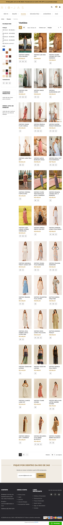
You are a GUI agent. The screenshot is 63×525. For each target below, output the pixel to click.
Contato (36, 508)
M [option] (22, 61)
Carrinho (20, 499)
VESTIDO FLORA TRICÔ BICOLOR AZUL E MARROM (39, 193)
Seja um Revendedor (39, 505)
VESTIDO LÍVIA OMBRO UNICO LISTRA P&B (23, 332)
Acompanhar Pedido (23, 504)
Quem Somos (37, 503)
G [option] (25, 61)
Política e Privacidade (40, 496)
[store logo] (12, 8)
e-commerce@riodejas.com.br (7, 503)
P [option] (20, 61)
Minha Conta (21, 494)
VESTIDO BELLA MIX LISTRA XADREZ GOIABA (55, 402)
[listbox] (25, 61)
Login (19, 497)
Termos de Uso (38, 498)
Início (2, 19)
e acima (8, 43)
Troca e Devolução (39, 500)
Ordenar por (42, 27)
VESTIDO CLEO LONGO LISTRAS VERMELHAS (24, 229)
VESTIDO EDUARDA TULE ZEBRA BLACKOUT (40, 437)
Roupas (9, 19)
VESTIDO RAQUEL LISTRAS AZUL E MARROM (54, 193)
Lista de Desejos (22, 502)
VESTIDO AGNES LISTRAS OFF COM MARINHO (54, 56)
